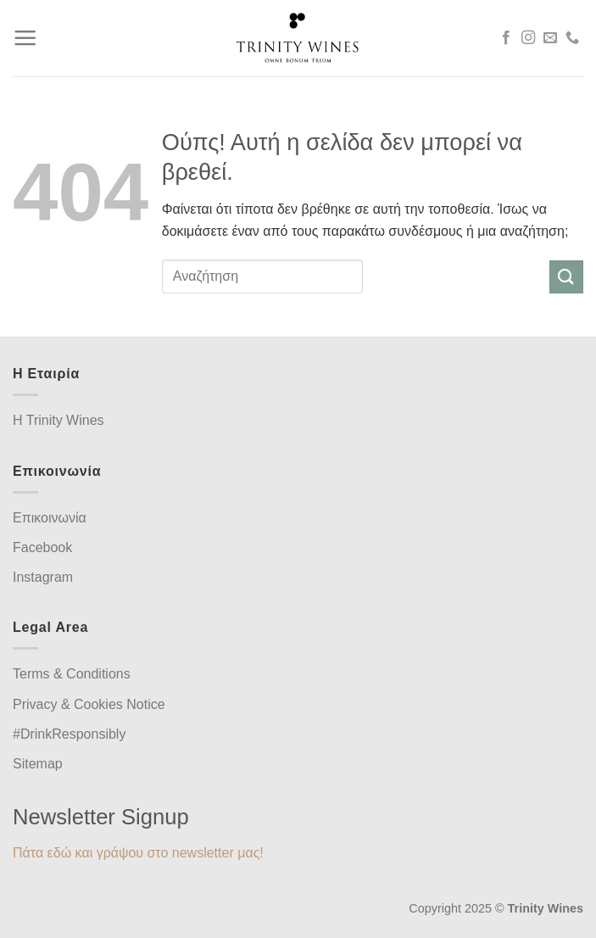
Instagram (43, 577)
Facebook (42, 547)
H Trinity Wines (58, 420)
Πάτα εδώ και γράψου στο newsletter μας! (138, 853)
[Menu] (25, 38)
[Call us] (572, 38)
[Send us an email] (550, 38)
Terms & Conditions (72, 674)
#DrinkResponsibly (69, 734)
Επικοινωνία (49, 518)
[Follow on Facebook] (506, 38)
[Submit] (566, 276)
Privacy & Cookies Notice (89, 704)
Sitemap (38, 764)
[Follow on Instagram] (528, 38)
